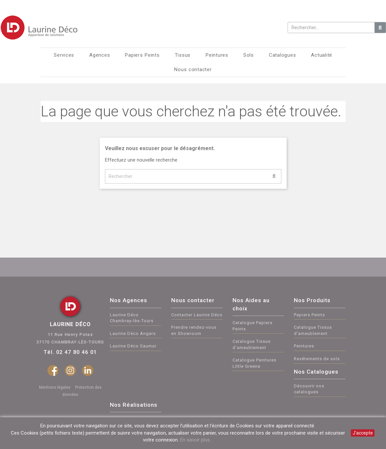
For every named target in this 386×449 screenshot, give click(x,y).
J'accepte (363, 433)
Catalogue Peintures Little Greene (254, 363)
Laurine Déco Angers (133, 333)
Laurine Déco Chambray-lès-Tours (131, 317)
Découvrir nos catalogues (309, 389)
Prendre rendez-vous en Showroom (193, 330)
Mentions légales (55, 387)
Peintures (304, 345)
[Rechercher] (193, 176)
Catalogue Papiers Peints (253, 325)
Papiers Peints (309, 314)
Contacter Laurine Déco (197, 314)
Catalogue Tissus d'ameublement (252, 344)
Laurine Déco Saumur (133, 345)
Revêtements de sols (317, 358)
